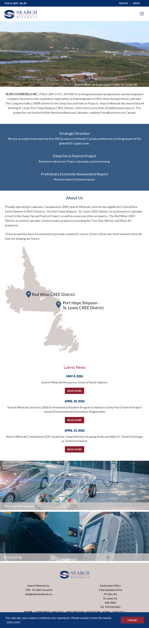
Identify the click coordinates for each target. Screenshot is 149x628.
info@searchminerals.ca (38, 594)
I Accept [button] (132, 620)
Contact (118, 611)
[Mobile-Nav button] (142, 13)
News (106, 611)
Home (28, 611)
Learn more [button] (13, 622)
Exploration (75, 611)
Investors (93, 611)
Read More (74, 390)
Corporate (42, 611)
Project (58, 611)
